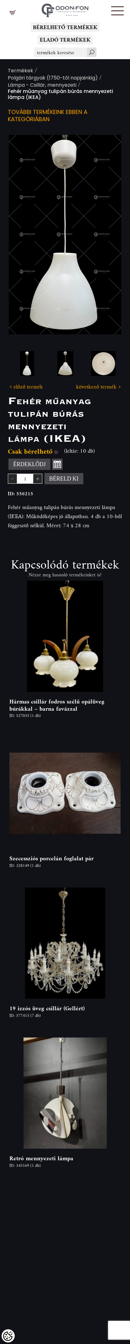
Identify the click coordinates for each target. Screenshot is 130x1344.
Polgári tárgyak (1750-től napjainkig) (53, 78)
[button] (117, 11)
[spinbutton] (25, 478)
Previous (23, 234)
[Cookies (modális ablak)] (8, 1335)
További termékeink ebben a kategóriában (47, 116)
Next (106, 234)
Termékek (20, 71)
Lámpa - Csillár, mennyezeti (42, 86)
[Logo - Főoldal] (65, 8)
